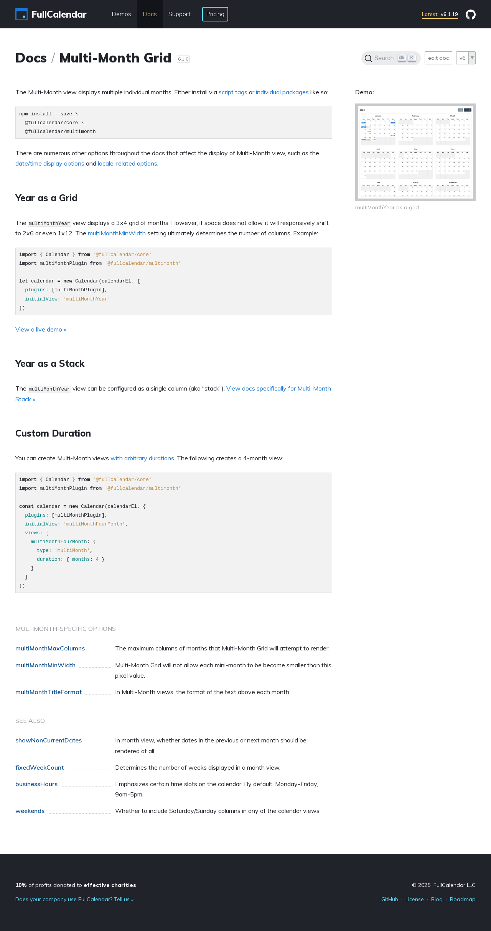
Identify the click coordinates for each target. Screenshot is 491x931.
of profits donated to (75, 885)
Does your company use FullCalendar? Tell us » (74, 899)
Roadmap (463, 899)
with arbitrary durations (142, 458)
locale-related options (127, 163)
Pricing (215, 14)
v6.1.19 (440, 14)
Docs (150, 14)
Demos (121, 14)
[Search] (391, 58)
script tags (233, 92)
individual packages (282, 92)
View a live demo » (40, 329)
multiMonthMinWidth (117, 233)
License (414, 899)
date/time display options (49, 163)
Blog (437, 899)
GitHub (389, 899)
